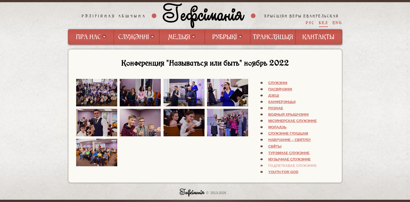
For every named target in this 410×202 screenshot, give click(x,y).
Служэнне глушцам (288, 133)
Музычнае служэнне (289, 159)
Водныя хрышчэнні (288, 114)
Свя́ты (275, 146)
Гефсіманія (203, 15)
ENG (337, 23)
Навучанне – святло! (289, 140)
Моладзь (277, 127)
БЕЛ (323, 23)
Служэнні (278, 83)
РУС (310, 23)
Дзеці (273, 95)
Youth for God (283, 172)
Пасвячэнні (280, 89)
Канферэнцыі (282, 102)
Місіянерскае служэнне (292, 121)
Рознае (275, 108)
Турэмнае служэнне (289, 153)
